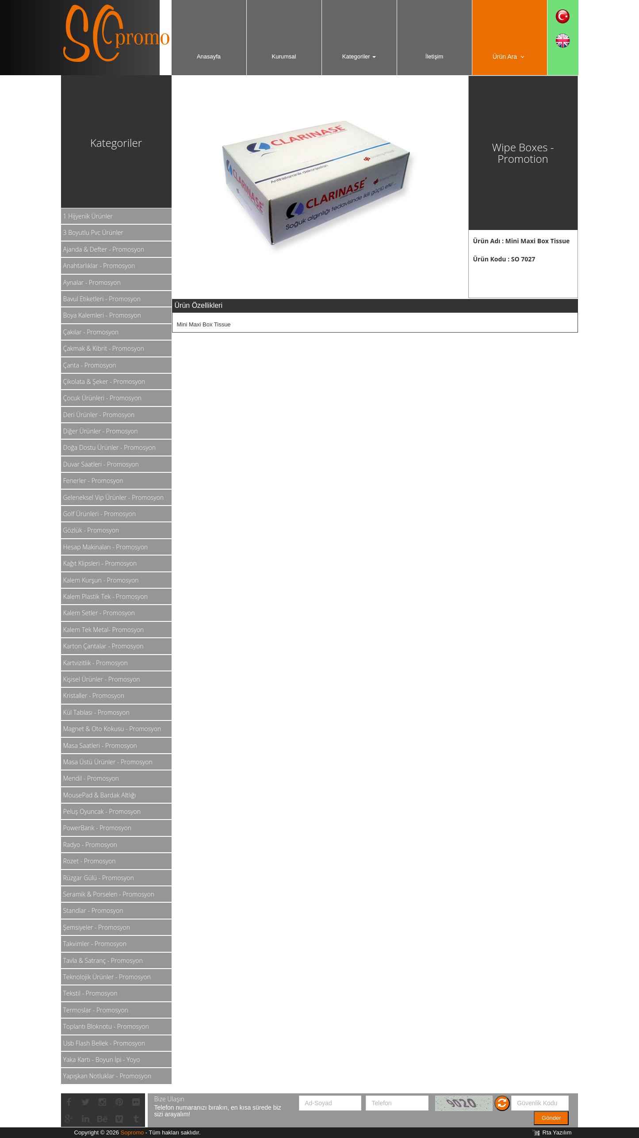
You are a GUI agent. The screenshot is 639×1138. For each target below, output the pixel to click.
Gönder (551, 1118)
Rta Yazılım (557, 1132)
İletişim (434, 56)
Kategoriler (359, 56)
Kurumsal (284, 56)
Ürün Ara (510, 56)
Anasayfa (209, 56)
